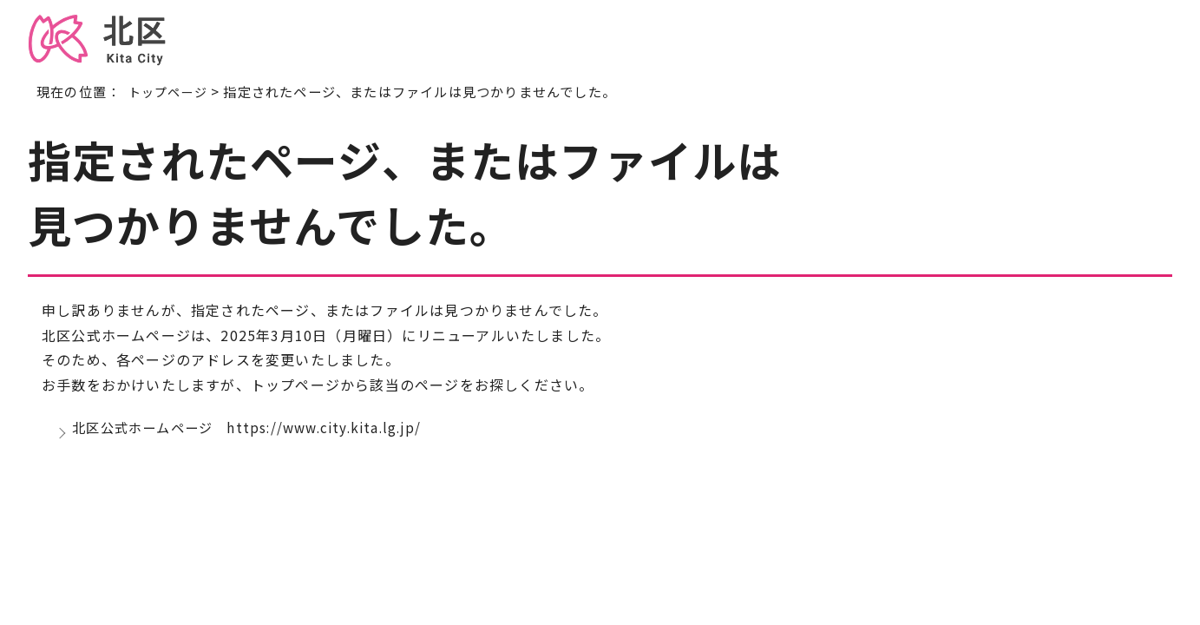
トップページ (170, 91)
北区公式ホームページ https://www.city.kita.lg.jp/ (257, 431)
